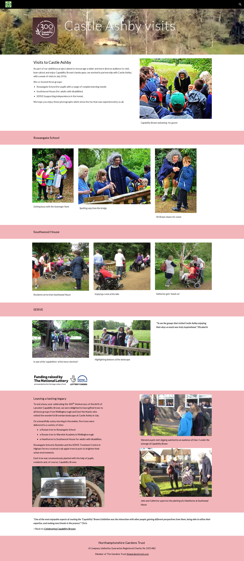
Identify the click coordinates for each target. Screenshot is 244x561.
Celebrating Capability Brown (60, 528)
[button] (240, 4)
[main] (137, 25)
